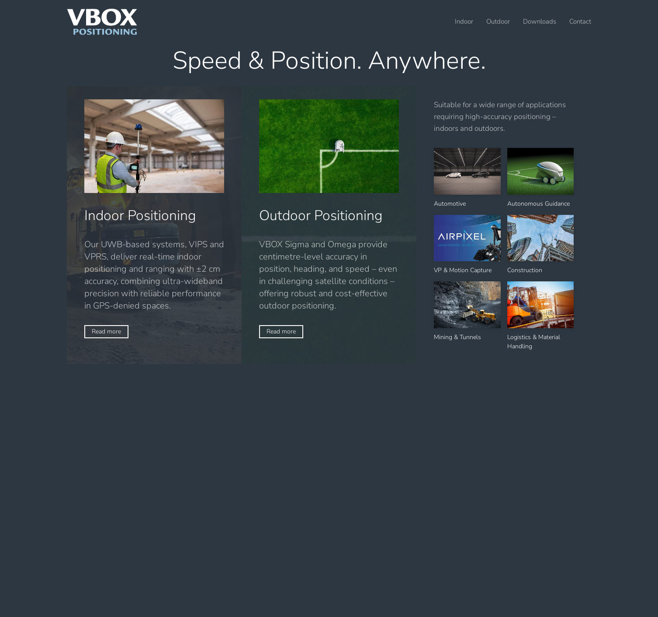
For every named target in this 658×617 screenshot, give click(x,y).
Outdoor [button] (498, 21)
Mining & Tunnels (457, 337)
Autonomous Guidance (538, 204)
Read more (106, 331)
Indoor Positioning (140, 215)
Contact (580, 21)
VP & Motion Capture (463, 270)
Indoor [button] (464, 21)
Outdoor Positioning (321, 215)
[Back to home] (102, 22)
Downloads (539, 21)
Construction (524, 270)
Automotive (450, 204)
